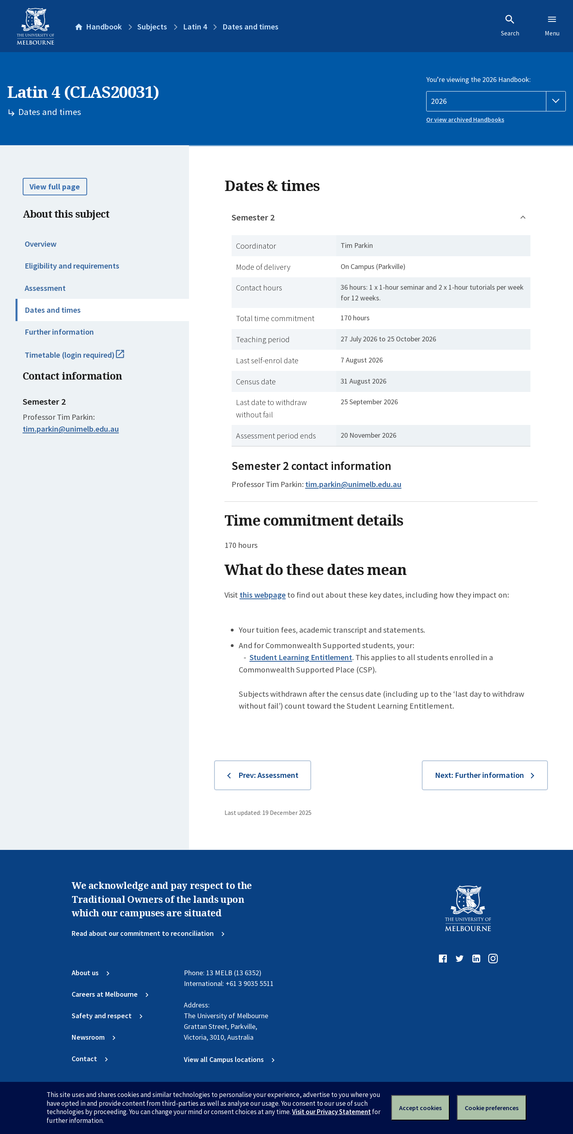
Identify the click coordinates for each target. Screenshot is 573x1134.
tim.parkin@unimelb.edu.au (71, 429)
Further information (59, 332)
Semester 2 (253, 217)
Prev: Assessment (268, 775)
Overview (41, 244)
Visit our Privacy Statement (331, 1111)
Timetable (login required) (84, 358)
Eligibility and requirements (72, 266)
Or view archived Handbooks (465, 119)
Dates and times (53, 310)
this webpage (263, 595)
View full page (54, 186)
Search (510, 25)
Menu (552, 25)
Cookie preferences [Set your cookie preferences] (491, 1108)
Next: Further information (479, 775)
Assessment (45, 288)
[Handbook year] (496, 101)
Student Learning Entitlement (300, 657)
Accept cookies (420, 1108)
